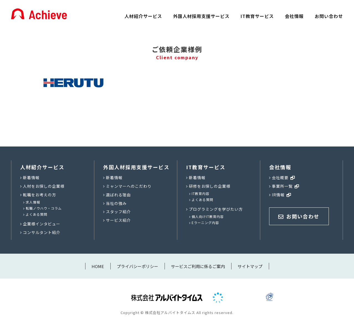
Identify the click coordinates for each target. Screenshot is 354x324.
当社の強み (116, 203)
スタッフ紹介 (118, 211)
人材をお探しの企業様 (43, 186)
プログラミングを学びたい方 (216, 209)
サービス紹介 (118, 220)
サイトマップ (250, 266)
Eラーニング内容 (205, 222)
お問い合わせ (329, 16)
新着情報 (31, 177)
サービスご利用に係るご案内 (198, 266)
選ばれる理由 (118, 194)
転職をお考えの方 (39, 194)
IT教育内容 (200, 193)
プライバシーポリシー (137, 266)
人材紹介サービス (143, 16)
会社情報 (294, 16)
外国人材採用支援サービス (201, 16)
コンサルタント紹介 (41, 232)
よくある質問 (36, 214)
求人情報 (33, 202)
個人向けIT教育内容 (208, 216)
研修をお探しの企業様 (209, 186)
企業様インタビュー (41, 224)
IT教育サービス (257, 16)
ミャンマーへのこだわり (129, 186)
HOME (98, 266)
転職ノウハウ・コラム (44, 208)
